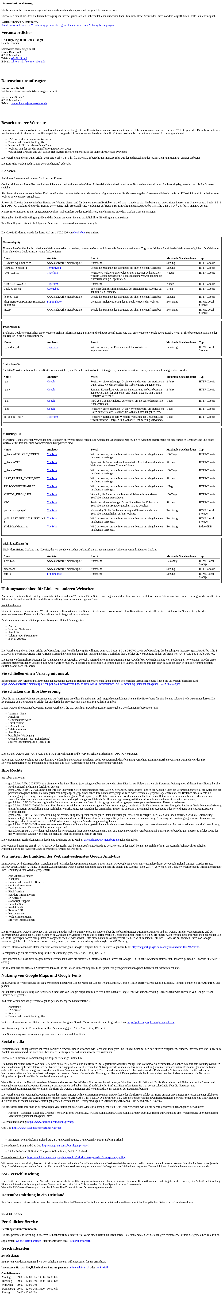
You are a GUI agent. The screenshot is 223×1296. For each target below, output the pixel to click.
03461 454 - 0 (19, 58)
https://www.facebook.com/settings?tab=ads (36, 1127)
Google (51, 381)
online (72, 1267)
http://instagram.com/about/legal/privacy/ (65, 1145)
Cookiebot (79, 232)
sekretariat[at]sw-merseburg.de (28, 61)
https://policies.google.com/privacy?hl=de (151, 1022)
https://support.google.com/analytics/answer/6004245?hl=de (165, 946)
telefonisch (83, 1267)
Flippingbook (54, 301)
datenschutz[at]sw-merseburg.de (29, 103)
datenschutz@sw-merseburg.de (101, 839)
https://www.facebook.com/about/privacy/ (50, 1121)
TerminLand (54, 267)
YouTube (52, 454)
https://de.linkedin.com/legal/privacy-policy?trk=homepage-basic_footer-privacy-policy (76, 1157)
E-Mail (102, 1267)
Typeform (52, 272)
